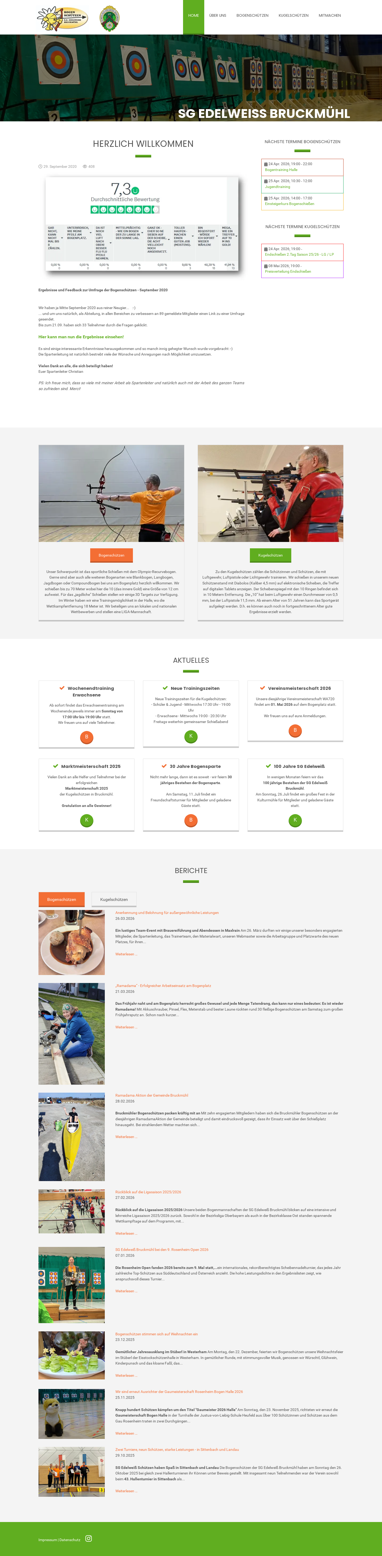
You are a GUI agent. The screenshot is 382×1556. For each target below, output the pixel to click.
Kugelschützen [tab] (114, 899)
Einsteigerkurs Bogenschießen (289, 204)
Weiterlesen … (126, 954)
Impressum (48, 1540)
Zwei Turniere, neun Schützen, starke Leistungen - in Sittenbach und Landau (177, 1449)
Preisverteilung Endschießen (288, 271)
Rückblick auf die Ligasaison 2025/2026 (148, 1192)
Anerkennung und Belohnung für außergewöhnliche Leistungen (167, 912)
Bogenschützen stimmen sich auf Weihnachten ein (156, 1334)
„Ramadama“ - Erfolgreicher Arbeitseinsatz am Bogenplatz (163, 986)
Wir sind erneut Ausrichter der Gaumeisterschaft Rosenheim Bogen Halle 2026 (179, 1392)
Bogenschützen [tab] (61, 899)
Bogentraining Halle (281, 170)
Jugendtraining (277, 187)
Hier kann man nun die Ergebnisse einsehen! (81, 336)
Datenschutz (70, 1540)
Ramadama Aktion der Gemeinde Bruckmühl (151, 1095)
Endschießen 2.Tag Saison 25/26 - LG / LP (299, 254)
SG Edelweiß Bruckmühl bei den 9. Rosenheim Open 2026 (162, 1249)
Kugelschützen (270, 555)
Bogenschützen (111, 555)
